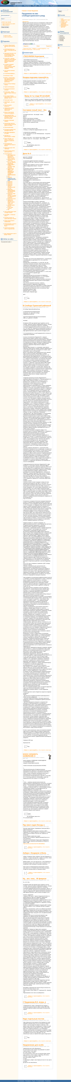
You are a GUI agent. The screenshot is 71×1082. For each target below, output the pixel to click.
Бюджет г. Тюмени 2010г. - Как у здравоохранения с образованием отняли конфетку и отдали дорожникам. (9, 79)
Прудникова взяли (12, 198)
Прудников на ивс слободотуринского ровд (12, 179)
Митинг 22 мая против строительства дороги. (9, 113)
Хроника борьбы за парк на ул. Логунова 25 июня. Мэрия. (10, 224)
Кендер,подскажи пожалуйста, (36, 77)
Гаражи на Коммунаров (9, 86)
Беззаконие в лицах (8, 75)
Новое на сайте (7, 35)
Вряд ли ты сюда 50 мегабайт (37, 96)
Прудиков (10, 177)
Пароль (3, 18)
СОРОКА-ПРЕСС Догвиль (11, 206)
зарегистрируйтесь (42, 48)
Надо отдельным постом (33, 1019)
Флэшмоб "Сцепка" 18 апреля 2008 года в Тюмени (10, 218)
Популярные (27, 5)
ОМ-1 (9, 176)
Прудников (10, 181)
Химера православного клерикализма (9, 221)
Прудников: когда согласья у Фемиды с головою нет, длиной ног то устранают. (12, 195)
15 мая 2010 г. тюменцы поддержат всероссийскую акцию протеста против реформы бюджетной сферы (10, 60)
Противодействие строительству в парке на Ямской (9, 144)
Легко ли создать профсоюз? (8, 106)
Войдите (34, 48)
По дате (35, 5)
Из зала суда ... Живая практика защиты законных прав (10, 92)
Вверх (37, 46)
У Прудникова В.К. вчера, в (34, 1002)
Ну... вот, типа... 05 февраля (34, 879)
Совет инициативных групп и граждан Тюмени (10, 212)
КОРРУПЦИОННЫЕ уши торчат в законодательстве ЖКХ (10, 50)
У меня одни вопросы (10, 208)
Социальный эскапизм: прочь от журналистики (9, 228)
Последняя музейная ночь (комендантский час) (10, 130)
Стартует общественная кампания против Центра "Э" (9, 46)
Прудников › (49, 46)
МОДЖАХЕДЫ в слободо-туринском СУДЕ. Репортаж (11, 166)
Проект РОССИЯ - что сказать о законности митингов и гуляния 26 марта (9, 140)
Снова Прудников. (8, 153)
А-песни (62, 20)
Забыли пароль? (6, 25)
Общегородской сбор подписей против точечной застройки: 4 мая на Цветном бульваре (10, 117)
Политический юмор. (8, 127)
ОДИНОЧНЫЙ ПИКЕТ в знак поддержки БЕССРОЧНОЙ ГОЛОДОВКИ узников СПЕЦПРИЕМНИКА (12, 171)
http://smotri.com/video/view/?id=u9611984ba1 (34, 843)
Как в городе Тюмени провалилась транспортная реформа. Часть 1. (10, 97)
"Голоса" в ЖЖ (64, 21)
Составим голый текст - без (34, 110)
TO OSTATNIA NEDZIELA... (9, 73)
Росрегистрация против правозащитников (9, 151)
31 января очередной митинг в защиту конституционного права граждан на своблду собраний (9, 66)
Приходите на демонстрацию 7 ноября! (9, 136)
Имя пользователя (5, 15)
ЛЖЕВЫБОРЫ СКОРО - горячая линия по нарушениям (9, 109)
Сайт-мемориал (18, 5)
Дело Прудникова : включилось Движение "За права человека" (12, 157)
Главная (24, 10)
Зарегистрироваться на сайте (8, 23)
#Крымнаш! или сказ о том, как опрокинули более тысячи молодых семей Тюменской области (10, 55)
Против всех (26, 21)
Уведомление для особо (33, 1045)
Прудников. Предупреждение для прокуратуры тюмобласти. (11, 191)
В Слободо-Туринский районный (37, 306)
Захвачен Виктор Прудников (11, 160)
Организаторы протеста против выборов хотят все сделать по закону (10, 124)
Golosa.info (15, 1)
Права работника (64, 24)
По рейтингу (53, 5)
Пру (8, 209)
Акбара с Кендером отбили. (34, 853)
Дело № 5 (27, 153)
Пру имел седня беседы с (34, 825)
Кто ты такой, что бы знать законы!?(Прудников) (12, 162)
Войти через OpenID (6, 22)
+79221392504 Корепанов (33, 56)
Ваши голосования (8, 36)
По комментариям (44, 5)
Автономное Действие (63, 26)
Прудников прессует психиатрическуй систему (11, 187)
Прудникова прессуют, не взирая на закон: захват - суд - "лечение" (11, 202)
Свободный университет (63, 23)
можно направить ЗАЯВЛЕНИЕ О (30, 755)
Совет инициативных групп (65, 19)
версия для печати (27, 48)
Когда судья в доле (8, 100)
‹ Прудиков (25, 46)
